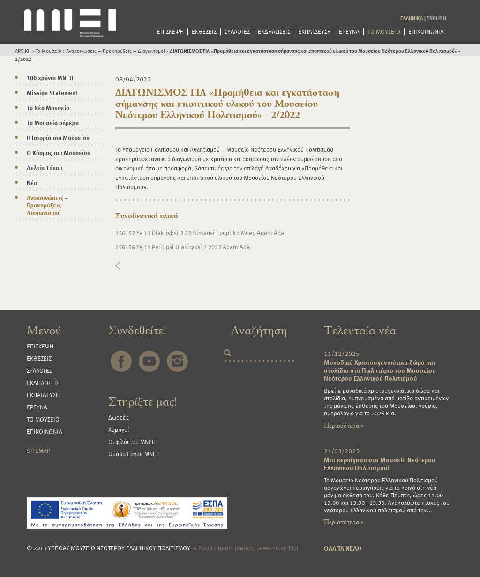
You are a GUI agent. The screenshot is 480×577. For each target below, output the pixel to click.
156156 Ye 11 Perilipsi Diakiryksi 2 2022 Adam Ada (182, 247)
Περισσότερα (343, 425)
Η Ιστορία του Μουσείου (58, 137)
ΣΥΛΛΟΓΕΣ (237, 31)
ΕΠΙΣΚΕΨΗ (170, 31)
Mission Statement (52, 92)
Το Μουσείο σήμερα (53, 122)
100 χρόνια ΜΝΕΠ (50, 77)
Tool (293, 548)
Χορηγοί (118, 429)
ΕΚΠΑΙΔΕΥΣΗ (314, 31)
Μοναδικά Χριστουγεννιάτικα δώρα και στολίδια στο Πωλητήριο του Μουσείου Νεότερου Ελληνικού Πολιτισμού (380, 370)
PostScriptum (215, 548)
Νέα (32, 182)
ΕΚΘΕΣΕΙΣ (204, 31)
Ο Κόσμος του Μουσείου (58, 152)
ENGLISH (436, 18)
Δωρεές (118, 417)
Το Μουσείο (48, 51)
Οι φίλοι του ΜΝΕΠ (132, 441)
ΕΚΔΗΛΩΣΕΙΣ (274, 31)
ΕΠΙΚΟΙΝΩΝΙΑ (426, 31)
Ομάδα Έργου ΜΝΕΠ (134, 454)
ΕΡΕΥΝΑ (349, 31)
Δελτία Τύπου (44, 167)
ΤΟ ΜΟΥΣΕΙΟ (384, 31)
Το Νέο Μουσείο (48, 107)
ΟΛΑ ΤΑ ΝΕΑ (343, 548)
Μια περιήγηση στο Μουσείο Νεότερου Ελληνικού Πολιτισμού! (379, 464)
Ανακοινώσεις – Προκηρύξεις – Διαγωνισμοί (115, 51)
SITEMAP (38, 450)
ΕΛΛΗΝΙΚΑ (411, 18)
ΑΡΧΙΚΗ (23, 51)
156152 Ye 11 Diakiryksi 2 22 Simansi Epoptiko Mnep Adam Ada (199, 232)
